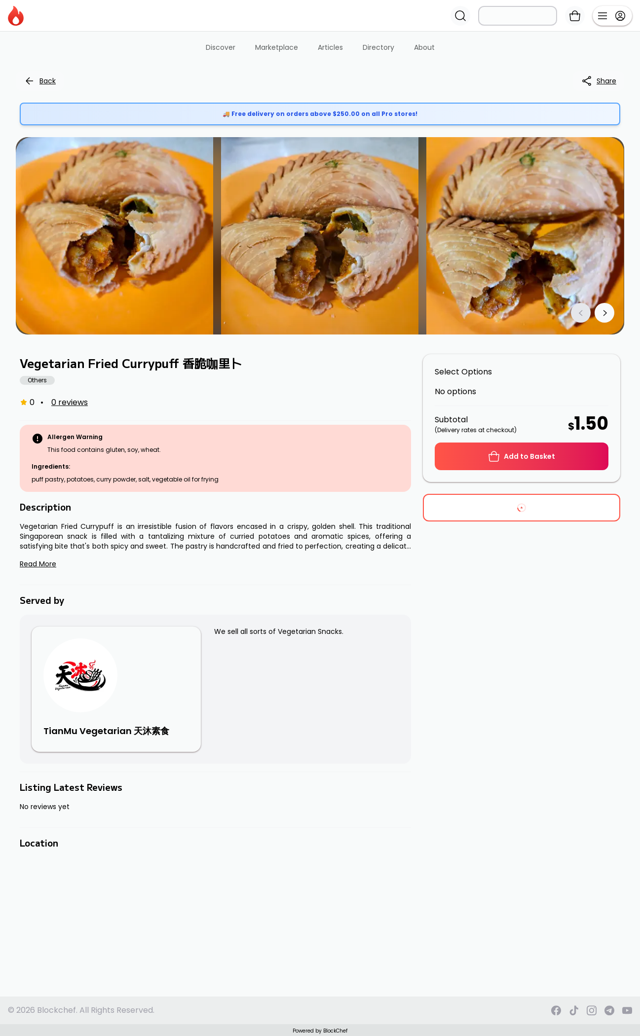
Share (598, 81)
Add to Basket (521, 456)
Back (40, 81)
